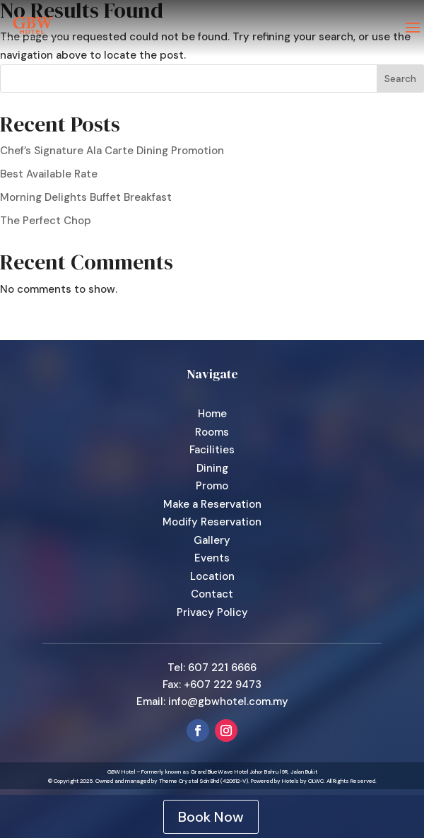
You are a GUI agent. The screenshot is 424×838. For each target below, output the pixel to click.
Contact (212, 594)
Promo (212, 486)
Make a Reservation (212, 504)
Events (212, 558)
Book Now (211, 817)
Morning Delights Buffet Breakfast (86, 197)
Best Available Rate (49, 174)
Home (212, 414)
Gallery (212, 540)
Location (212, 576)
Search (400, 78)
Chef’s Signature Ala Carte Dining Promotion (112, 151)
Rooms (212, 432)
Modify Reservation (212, 522)
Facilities (212, 450)
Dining (212, 468)
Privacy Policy (212, 612)
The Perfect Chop (45, 221)
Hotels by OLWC (303, 780)
